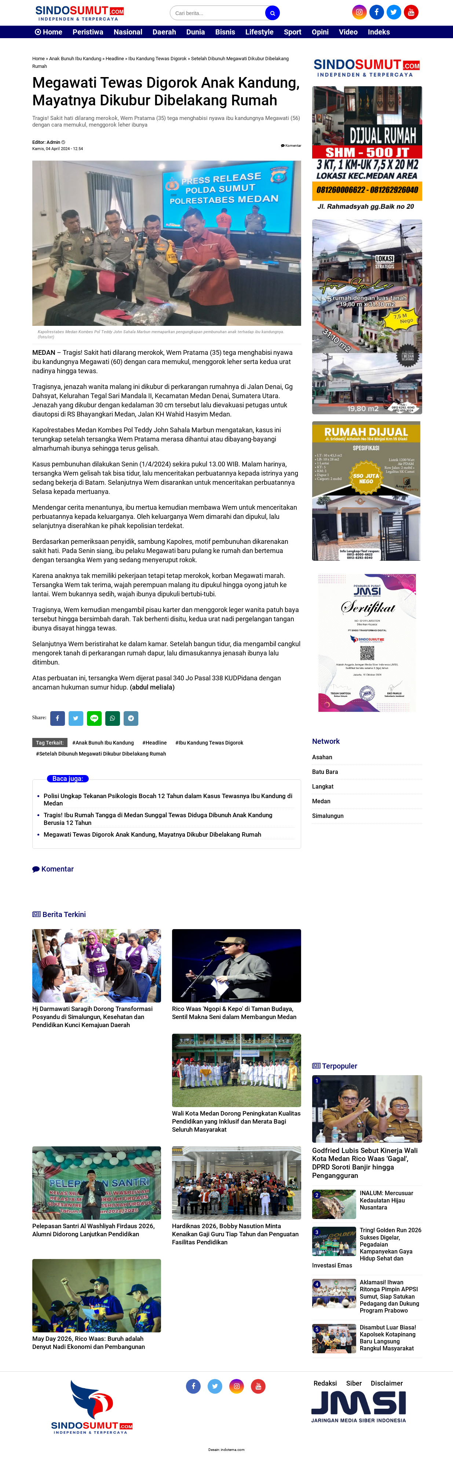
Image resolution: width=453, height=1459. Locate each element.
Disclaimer (387, 1383)
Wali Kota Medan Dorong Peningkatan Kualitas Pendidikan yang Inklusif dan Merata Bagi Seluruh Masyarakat (236, 1121)
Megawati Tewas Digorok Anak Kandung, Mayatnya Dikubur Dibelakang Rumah (152, 834)
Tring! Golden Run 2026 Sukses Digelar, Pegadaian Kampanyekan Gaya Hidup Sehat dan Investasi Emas (366, 1248)
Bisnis (225, 32)
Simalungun (328, 815)
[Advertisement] (367, 939)
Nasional (128, 32)
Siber (354, 1383)
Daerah (164, 32)
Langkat (322, 786)
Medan (321, 801)
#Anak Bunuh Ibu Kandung (103, 743)
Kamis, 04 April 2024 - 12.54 (57, 148)
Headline (115, 58)
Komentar (291, 145)
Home (48, 32)
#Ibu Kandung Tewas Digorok (209, 743)
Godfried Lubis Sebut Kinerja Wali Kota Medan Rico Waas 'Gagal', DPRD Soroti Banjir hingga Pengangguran (365, 1163)
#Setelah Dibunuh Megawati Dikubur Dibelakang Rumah (101, 754)
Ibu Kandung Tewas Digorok (157, 58)
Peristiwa (88, 32)
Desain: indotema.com (226, 1450)
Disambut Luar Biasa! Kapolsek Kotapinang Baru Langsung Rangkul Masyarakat (388, 1338)
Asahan (322, 757)
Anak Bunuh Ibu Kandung (75, 58)
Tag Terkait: (50, 743)
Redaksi (325, 1383)
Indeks (379, 32)
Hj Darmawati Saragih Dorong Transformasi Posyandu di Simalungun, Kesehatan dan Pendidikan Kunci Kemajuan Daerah (92, 1017)
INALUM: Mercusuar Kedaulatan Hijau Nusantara (386, 1200)
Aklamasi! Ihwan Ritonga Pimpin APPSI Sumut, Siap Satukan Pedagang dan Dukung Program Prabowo (389, 1296)
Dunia (195, 32)
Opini (320, 32)
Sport (293, 32)
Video (348, 32)
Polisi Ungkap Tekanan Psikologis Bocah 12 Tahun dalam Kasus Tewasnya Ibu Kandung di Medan (168, 799)
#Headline (154, 743)
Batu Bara (325, 771)
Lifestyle (259, 32)
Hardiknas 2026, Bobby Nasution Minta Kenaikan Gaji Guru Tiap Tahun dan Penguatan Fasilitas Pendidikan (235, 1234)
